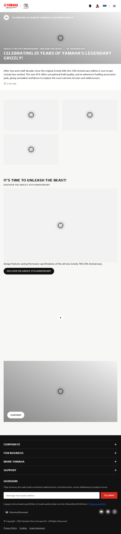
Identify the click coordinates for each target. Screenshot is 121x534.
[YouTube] (101, 511)
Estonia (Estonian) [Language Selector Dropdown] (16, 512)
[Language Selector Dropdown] (105, 6)
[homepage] (11, 6)
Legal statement (37, 528)
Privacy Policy (10, 528)
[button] (114, 6)
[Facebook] (108, 511)
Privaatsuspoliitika (97, 503)
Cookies (23, 528)
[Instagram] (114, 511)
